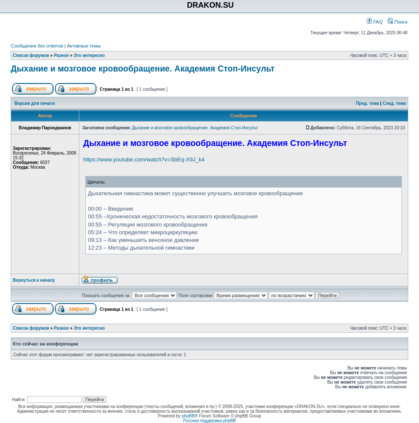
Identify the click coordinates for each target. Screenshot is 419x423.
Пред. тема (367, 103)
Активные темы (84, 45)
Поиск (397, 21)
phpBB (188, 416)
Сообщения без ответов (37, 45)
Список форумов (31, 55)
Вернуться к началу (34, 280)
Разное (61, 55)
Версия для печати (35, 103)
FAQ (375, 21)
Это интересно (89, 55)
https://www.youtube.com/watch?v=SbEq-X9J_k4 (144, 159)
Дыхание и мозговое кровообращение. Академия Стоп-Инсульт (142, 68)
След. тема (394, 103)
